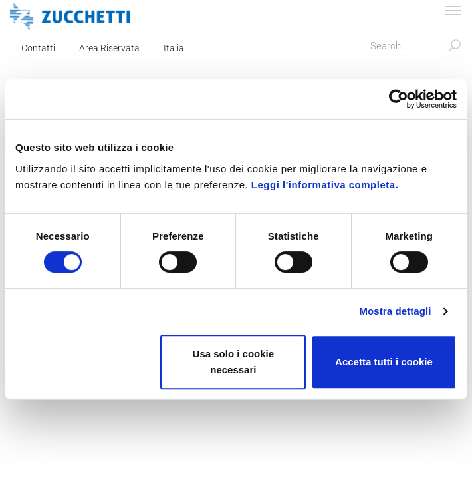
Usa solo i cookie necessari (234, 361)
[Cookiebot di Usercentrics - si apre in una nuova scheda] (398, 99)
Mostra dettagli (395, 311)
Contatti (38, 48)
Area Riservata (109, 48)
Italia (174, 48)
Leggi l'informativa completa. (324, 184)
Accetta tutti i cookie (384, 361)
